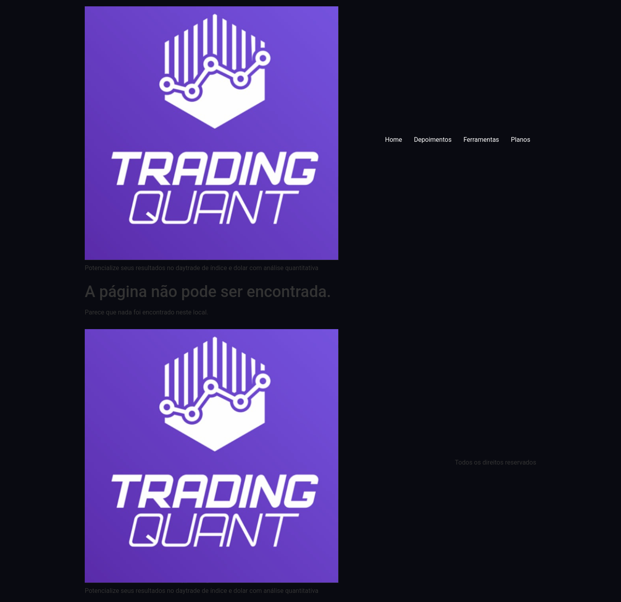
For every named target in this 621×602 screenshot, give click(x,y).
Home (393, 139)
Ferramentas (481, 139)
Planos (520, 139)
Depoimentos (432, 139)
